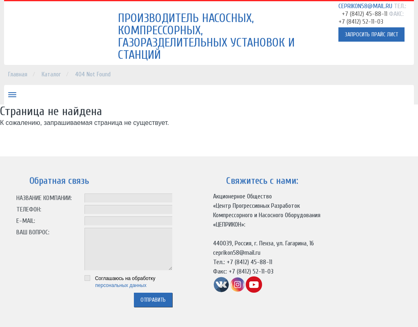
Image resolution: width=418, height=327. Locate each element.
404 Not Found (93, 74)
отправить (153, 299)
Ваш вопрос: (32, 232)
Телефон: (28, 209)
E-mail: (25, 221)
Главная (17, 74)
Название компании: (44, 198)
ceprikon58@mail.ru (365, 6)
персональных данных (120, 285)
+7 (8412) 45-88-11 (364, 14)
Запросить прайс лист (371, 34)
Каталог (51, 74)
